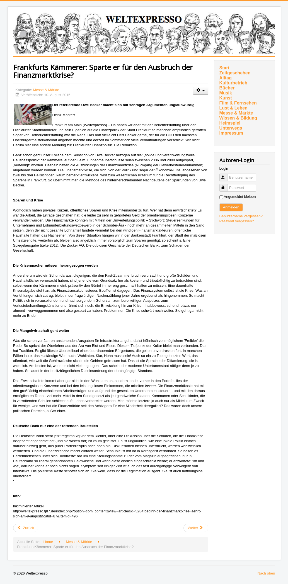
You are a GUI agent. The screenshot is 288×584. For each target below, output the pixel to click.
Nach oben (266, 573)
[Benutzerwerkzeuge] (200, 91)
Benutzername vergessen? (241, 216)
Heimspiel (230, 123)
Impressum (231, 133)
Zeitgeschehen (235, 72)
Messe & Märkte (46, 90)
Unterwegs (230, 128)
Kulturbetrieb (233, 83)
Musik (225, 93)
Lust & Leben (233, 108)
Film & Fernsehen (238, 103)
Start (224, 67)
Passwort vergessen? (236, 221)
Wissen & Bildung (238, 118)
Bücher (227, 88)
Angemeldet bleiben (240, 196)
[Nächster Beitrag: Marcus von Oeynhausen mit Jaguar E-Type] (195, 528)
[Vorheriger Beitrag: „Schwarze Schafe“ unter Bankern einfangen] (25, 528)
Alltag (225, 78)
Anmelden (231, 207)
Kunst (225, 98)
